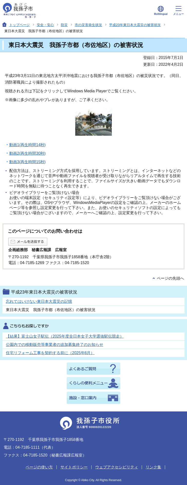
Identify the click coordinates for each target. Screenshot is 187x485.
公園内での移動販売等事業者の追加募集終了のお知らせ (54, 344)
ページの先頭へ (170, 278)
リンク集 (153, 467)
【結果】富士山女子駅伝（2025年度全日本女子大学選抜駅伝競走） (65, 336)
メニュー (178, 10)
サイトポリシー (74, 467)
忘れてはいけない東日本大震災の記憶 (39, 301)
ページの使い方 (39, 467)
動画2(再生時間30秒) (27, 153)
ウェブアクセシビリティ (116, 467)
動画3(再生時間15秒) (27, 162)
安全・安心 (45, 25)
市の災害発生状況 (88, 25)
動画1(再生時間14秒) (27, 145)
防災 (64, 25)
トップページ (19, 25)
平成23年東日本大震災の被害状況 (135, 25)
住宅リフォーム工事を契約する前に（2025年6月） (50, 353)
